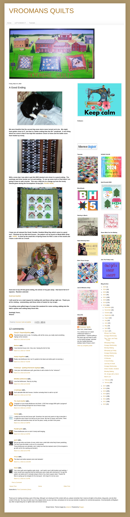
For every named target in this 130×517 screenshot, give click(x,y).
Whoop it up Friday (110, 333)
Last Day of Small (109, 363)
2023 (104, 292)
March (107, 331)
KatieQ (16, 414)
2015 (104, 391)
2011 (104, 401)
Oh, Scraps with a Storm (111, 374)
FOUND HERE (48, 183)
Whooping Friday (109, 343)
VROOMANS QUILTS (41, 11)
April (106, 328)
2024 (104, 289)
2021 (104, 297)
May (106, 326)
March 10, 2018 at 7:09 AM (22, 350)
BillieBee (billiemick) (20, 379)
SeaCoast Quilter (15, 296)
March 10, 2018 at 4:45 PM (22, 434)
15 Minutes (107, 358)
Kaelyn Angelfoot (19, 356)
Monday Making (109, 348)
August (107, 318)
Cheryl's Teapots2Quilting (22, 332)
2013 (104, 396)
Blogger (81, 507)
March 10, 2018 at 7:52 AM (22, 362)
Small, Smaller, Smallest (111, 369)
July (106, 320)
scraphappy (18, 390)
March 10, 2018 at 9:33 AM (22, 384)
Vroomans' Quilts (85, 327)
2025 (104, 287)
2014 (104, 393)
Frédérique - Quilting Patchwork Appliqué (27, 368)
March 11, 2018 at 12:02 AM (22, 462)
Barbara (16, 345)
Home (9, 23)
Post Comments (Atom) (24, 489)
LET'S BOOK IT (20, 23)
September (108, 315)
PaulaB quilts (18, 429)
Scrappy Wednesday (110, 336)
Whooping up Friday (110, 350)
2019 (104, 302)
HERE (15, 236)
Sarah (16, 468)
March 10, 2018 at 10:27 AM (22, 395)
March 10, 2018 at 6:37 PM (22, 451)
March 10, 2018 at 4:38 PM (22, 423)
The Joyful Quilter (19, 401)
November (108, 310)
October (107, 312)
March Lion (107, 376)
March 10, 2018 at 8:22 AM (22, 373)
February (107, 380)
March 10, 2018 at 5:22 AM (22, 339)
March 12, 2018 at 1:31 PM (22, 478)
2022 (104, 294)
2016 (104, 388)
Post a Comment (17, 482)
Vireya (16, 456)
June (106, 323)
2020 (104, 300)
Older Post (67, 486)
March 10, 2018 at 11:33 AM (22, 408)
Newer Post (13, 486)
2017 (104, 386)
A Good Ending (108, 361)
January (107, 382)
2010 (104, 404)
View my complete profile (84, 345)
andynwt (68, 507)
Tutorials (32, 23)
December (108, 307)
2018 (104, 305)
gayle (15, 440)
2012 (104, 399)
